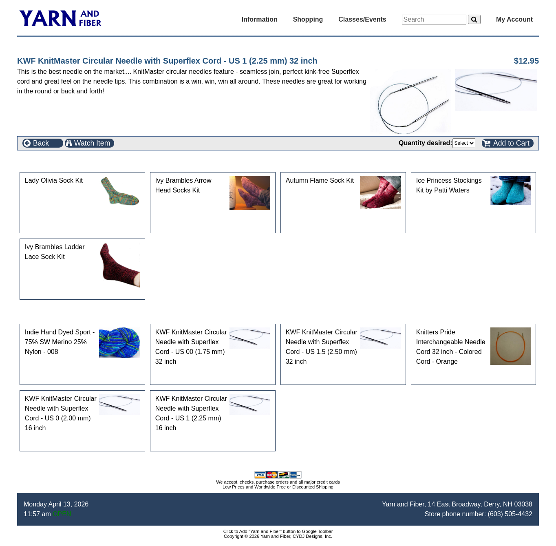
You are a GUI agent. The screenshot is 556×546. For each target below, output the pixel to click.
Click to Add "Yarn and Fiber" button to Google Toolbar (278, 531)
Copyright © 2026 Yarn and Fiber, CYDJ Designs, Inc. (278, 536)
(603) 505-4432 (510, 514)
